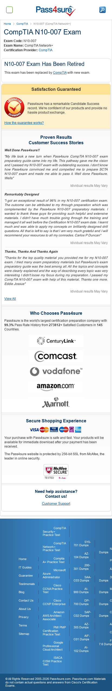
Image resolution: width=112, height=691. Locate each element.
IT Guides (25, 567)
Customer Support (56, 504)
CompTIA (22, 23)
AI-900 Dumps (81, 590)
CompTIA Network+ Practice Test (54, 547)
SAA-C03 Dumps (82, 579)
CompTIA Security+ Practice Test (54, 531)
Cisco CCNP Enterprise (54, 602)
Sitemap (24, 633)
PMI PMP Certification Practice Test (54, 631)
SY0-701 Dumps (82, 543)
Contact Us (26, 600)
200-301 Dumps (82, 567)
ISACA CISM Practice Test (52, 661)
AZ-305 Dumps (81, 625)
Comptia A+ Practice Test (53, 560)
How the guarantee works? (24, 123)
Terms (23, 625)
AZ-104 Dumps (81, 555)
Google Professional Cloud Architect (53, 646)
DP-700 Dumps (82, 602)
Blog (21, 592)
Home (7, 23)
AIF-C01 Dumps (82, 637)
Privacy (24, 617)
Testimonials (27, 584)
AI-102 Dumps (81, 649)
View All (10, 299)
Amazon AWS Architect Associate (53, 615)
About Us (25, 608)
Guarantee (26, 575)
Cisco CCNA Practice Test (52, 589)
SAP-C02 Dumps (82, 613)
